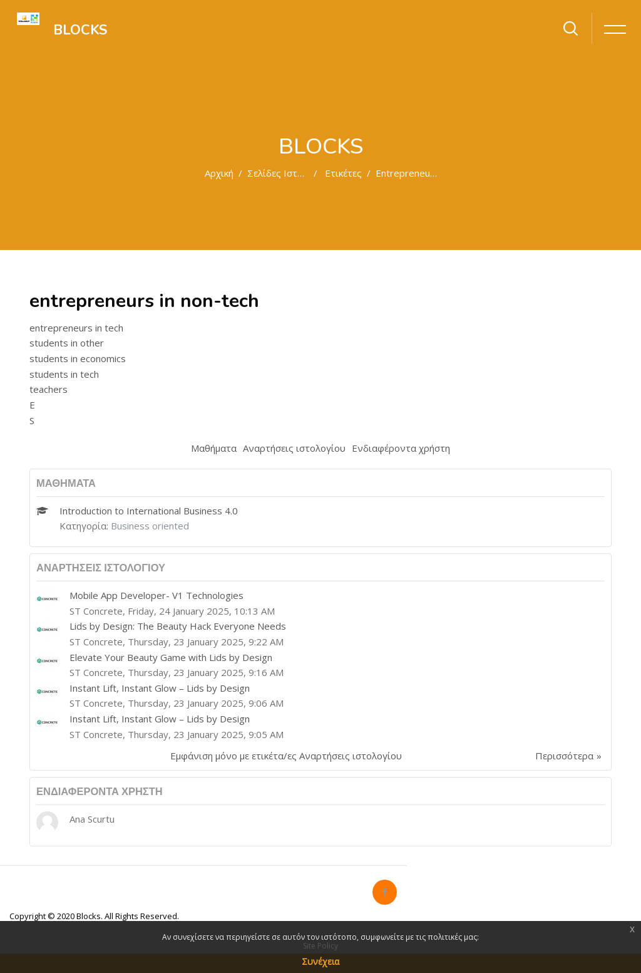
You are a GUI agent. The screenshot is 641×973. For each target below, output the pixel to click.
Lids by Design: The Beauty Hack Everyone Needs (177, 626)
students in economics (77, 358)
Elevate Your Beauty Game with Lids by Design (170, 657)
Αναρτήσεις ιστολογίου (294, 448)
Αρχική (219, 173)
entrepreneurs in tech (76, 327)
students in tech (64, 374)
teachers (48, 389)
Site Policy (320, 945)
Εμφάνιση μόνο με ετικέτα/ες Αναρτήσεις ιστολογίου (286, 755)
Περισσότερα (564, 755)
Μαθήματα (214, 448)
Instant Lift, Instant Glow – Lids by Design (159, 688)
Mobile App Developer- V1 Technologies (156, 595)
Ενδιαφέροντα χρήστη (401, 448)
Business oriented (150, 525)
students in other (66, 342)
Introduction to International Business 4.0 (148, 510)
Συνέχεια (320, 961)
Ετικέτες (343, 173)
